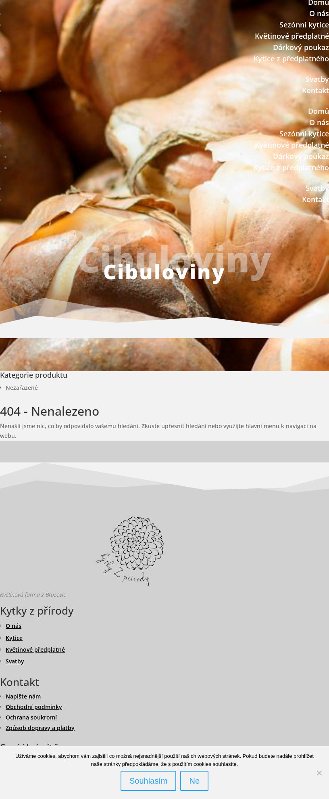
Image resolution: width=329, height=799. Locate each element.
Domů (318, 111)
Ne (194, 780)
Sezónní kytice (304, 24)
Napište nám (23, 696)
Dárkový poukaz (301, 47)
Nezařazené (22, 387)
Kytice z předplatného (291, 58)
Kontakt (315, 90)
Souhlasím (148, 780)
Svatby (317, 79)
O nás (319, 13)
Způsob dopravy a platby (40, 728)
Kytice (14, 638)
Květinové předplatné (292, 36)
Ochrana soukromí (31, 717)
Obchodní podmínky (34, 707)
